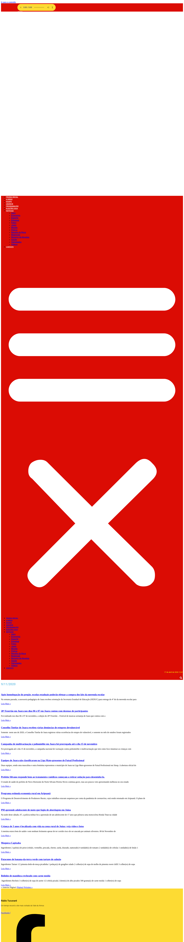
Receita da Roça (18, 52)
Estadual (15, 40)
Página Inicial (12, 438)
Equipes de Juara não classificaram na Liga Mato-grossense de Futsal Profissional (42, 580)
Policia (14, 50)
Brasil (52, 917)
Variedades (16, 62)
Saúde (14, 59)
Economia (15, 35)
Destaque (54, 913)
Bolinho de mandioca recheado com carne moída (25, 695)
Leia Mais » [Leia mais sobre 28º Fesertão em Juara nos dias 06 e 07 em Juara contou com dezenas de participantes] (6, 540)
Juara (13, 45)
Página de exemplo (14, 881)
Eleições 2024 (12, 449)
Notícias (10, 31)
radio (8, 874)
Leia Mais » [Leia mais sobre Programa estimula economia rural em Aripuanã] (6, 622)
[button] (92, 252)
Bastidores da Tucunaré (60, 920)
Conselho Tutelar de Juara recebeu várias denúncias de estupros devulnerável (40, 547)
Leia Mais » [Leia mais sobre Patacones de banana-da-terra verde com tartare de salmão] (6, 688)
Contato (10, 67)
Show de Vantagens (59, 879)
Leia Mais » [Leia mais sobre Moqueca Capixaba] (6, 672)
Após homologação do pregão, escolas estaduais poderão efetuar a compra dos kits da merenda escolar (53, 514)
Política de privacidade (16, 879)
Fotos (13, 42)
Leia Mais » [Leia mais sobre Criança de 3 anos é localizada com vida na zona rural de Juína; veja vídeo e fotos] (6, 655)
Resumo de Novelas (20, 57)
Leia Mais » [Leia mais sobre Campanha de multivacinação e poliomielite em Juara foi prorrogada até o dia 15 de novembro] (6, 573)
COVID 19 (54, 915)
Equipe (9, 443)
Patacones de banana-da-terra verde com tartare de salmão (31, 679)
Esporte (14, 38)
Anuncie (9, 445)
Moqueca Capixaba (11, 662)
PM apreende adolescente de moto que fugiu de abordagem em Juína (36, 629)
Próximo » (28, 707)
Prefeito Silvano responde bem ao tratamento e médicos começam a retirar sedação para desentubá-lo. (53, 596)
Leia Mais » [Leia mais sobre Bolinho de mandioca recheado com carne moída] (6, 705)
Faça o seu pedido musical (18, 884)
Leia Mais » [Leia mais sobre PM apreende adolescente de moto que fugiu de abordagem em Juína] (6, 639)
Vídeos (14, 64)
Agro (13, 33)
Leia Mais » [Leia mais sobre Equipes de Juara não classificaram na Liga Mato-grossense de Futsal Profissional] (6, 589)
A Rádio (9, 440)
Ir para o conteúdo (8, 2)
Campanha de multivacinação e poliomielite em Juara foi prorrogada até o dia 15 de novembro (49, 563)
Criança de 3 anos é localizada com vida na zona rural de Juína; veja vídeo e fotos (42, 646)
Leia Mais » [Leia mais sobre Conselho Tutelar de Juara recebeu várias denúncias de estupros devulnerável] (6, 556)
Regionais (15, 54)
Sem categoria (56, 881)
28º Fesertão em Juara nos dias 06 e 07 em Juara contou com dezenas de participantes (44, 531)
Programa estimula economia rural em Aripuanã (26, 613)
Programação (12, 447)
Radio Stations (12, 876)
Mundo (14, 47)
